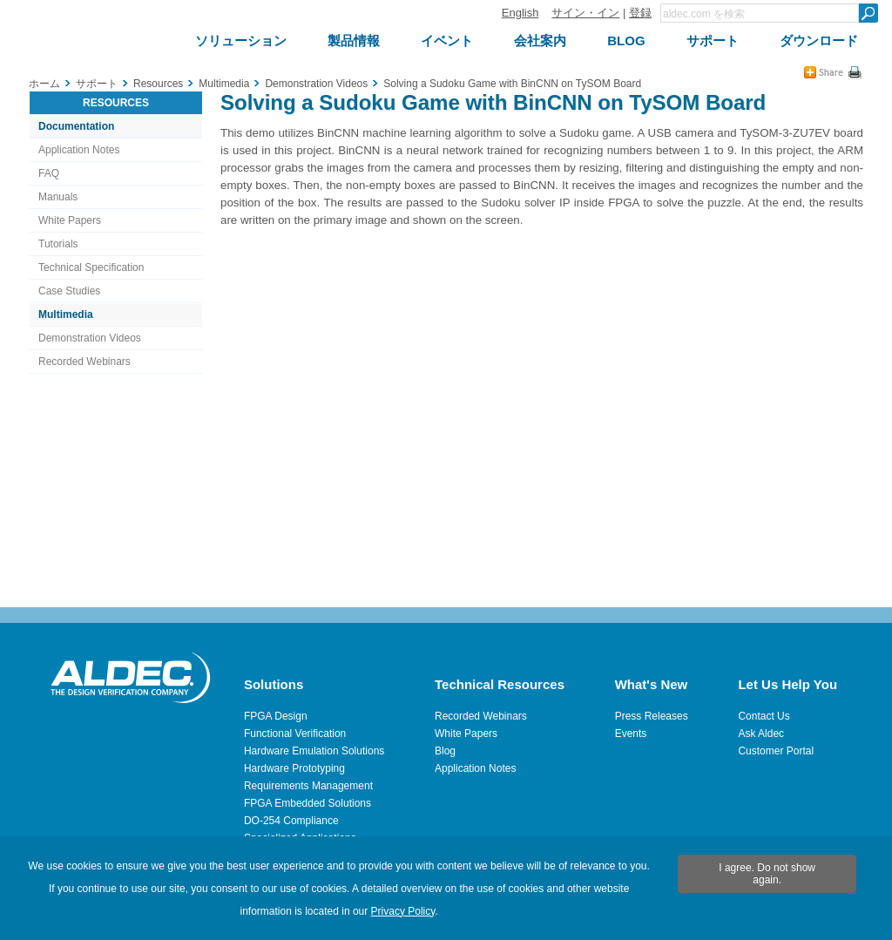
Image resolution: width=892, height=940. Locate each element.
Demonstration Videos (89, 338)
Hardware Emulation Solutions (314, 751)
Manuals (58, 197)
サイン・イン (585, 12)
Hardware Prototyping (294, 768)
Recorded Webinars (84, 361)
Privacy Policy (403, 911)
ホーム (44, 84)
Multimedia (65, 314)
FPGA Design (275, 716)
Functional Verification (295, 733)
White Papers (69, 220)
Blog (445, 751)
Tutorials (58, 244)
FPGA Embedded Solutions (307, 803)
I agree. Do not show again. (767, 874)
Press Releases (651, 716)
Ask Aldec (761, 733)
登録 (640, 12)
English (520, 12)
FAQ (48, 173)
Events (631, 733)
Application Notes (78, 150)
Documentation (76, 126)
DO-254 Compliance (291, 821)
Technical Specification (91, 267)
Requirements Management (308, 786)
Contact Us (763, 716)
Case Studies (69, 291)
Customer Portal (776, 751)
